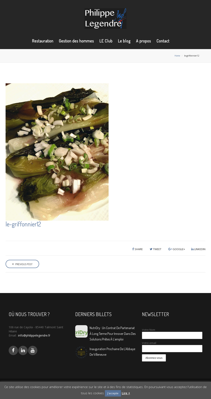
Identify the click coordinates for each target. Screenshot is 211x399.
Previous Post (22, 264)
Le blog (124, 41)
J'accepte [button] (112, 393)
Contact (162, 41)
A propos (143, 41)
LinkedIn (198, 249)
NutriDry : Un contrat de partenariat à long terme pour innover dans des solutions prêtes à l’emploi (113, 333)
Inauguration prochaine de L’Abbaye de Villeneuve (112, 352)
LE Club (106, 41)
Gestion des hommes (76, 41)
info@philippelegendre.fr (33, 335)
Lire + (126, 393)
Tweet (155, 249)
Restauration (42, 41)
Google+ (176, 249)
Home (177, 55)
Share (137, 249)
